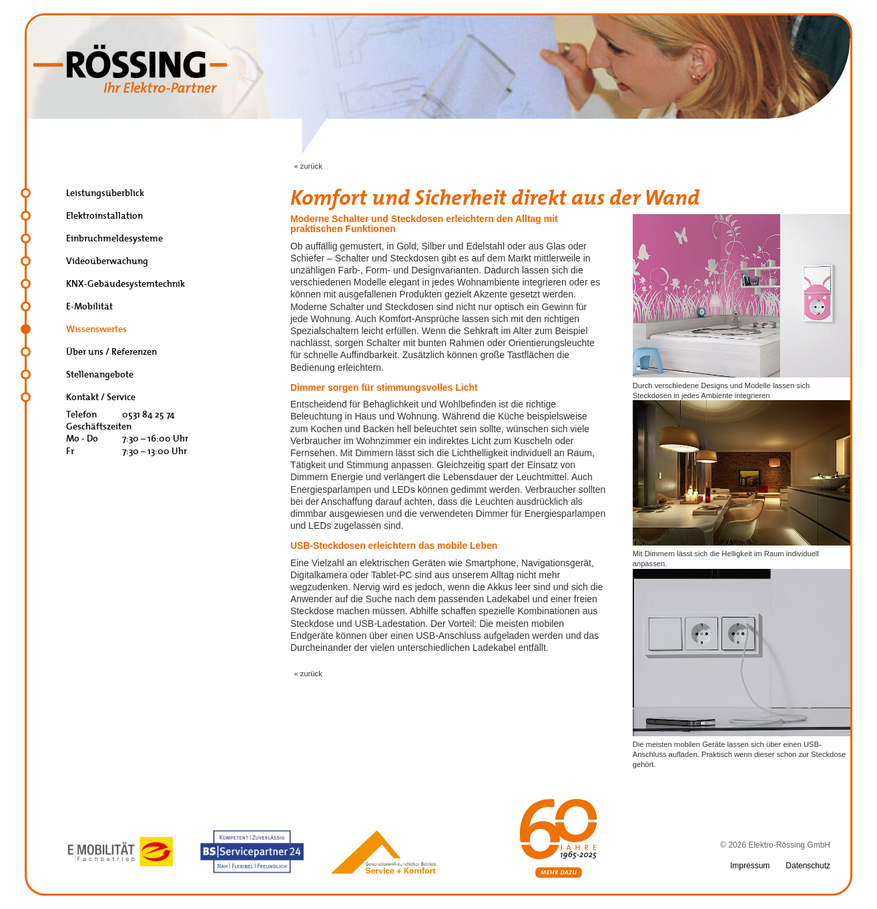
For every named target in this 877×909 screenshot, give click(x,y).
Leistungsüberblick (105, 193)
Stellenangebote (99, 374)
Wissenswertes (96, 329)
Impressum (750, 865)
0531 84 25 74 (148, 414)
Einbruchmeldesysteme (114, 238)
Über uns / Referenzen (111, 351)
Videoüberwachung (107, 261)
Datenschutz (808, 865)
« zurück (308, 166)
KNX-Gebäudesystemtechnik (125, 283)
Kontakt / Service (100, 397)
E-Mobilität (89, 306)
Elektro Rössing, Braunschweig (130, 68)
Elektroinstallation (104, 215)
